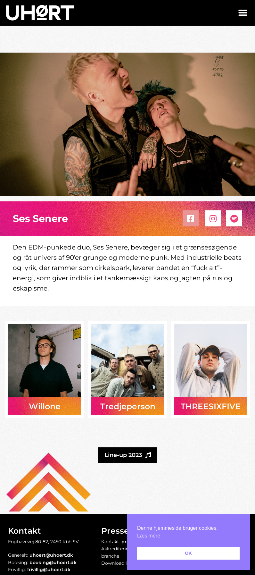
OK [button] (188, 553)
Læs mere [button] (148, 535)
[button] (243, 12)
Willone (45, 406)
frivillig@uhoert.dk (48, 569)
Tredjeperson (127, 406)
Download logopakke (125, 563)
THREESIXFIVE (211, 406)
